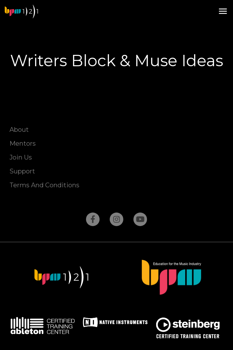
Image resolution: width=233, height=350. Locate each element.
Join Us (20, 157)
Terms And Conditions (44, 185)
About (19, 129)
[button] (223, 11)
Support (22, 171)
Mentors (22, 143)
